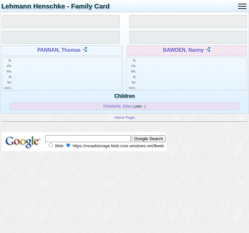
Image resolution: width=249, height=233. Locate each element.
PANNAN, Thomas (59, 50)
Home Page (124, 117)
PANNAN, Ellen (117, 106)
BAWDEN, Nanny (183, 50)
